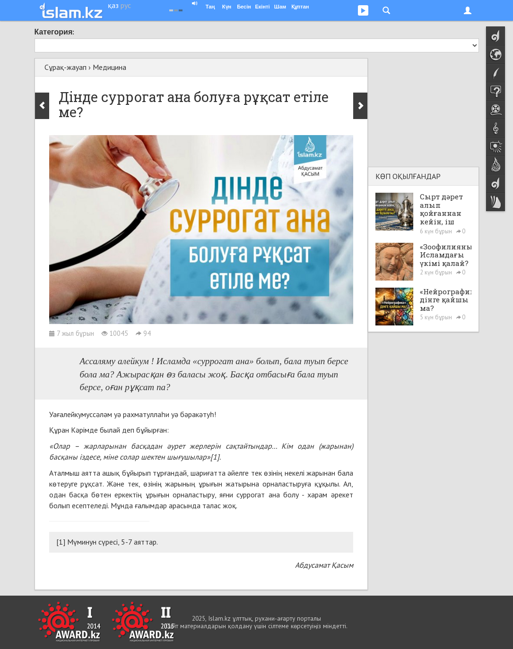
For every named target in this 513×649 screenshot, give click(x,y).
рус (126, 5)
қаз (113, 5)
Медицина (109, 67)
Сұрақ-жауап (65, 67)
